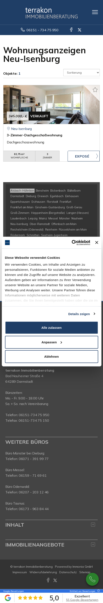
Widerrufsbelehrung (43, 572)
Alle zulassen (51, 327)
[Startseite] (51, 12)
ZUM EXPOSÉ (84, 156)
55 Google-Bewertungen (82, 600)
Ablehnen (51, 356)
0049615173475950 (92, 579)
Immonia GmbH (83, 567)
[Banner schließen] (96, 242)
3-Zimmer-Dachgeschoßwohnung (34, 135)
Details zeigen (79, 314)
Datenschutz (68, 572)
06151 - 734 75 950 (42, 30)
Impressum (20, 572)
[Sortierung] (81, 72)
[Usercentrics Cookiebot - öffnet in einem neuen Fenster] (71, 242)
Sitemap (84, 572)
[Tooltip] (98, 591)
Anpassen (51, 342)
